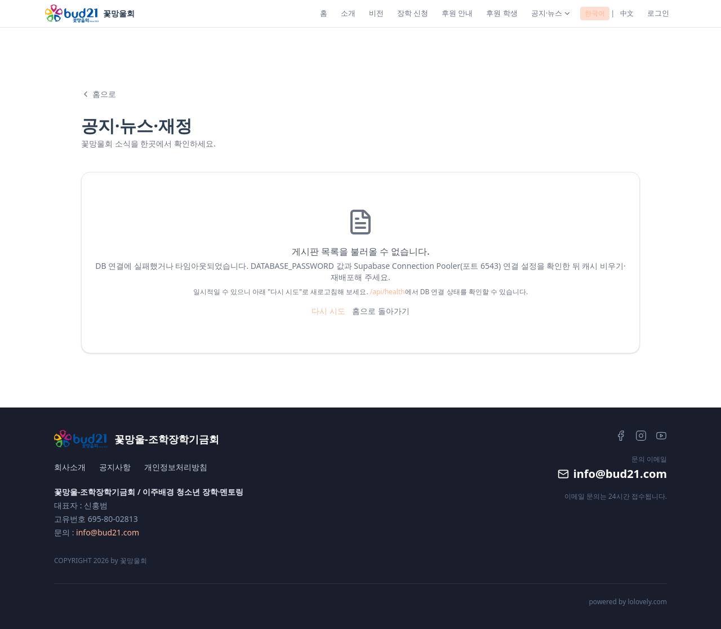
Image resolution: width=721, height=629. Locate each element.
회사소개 (70, 467)
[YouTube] (661, 435)
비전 (376, 13)
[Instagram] (641, 435)
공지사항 (115, 467)
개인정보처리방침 (175, 467)
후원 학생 (501, 13)
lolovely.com (647, 601)
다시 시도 (328, 310)
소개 (348, 13)
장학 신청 (412, 13)
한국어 (595, 13)
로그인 (658, 13)
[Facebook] (620, 435)
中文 (627, 13)
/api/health (387, 291)
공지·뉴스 (551, 13)
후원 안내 (457, 13)
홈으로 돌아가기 (381, 310)
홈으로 (98, 93)
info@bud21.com (107, 532)
